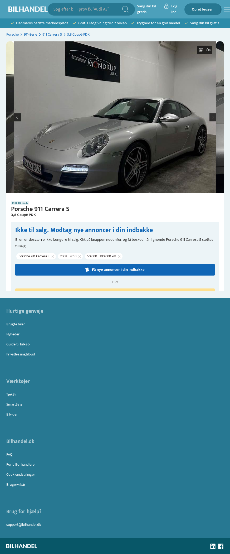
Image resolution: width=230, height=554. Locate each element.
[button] (115, 117)
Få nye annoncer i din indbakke (115, 270)
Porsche (12, 34)
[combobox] (87, 9)
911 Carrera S (52, 34)
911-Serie (30, 34)
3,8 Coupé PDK (78, 34)
